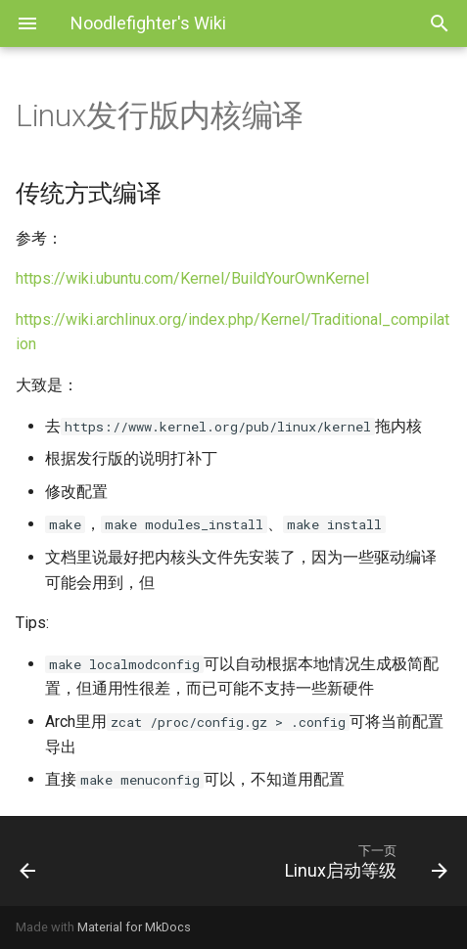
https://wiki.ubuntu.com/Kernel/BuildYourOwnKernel (192, 278)
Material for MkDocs (134, 927)
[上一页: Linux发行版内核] (61, 861)
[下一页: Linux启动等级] (290, 861)
